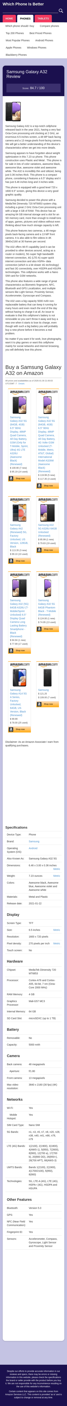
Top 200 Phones (15, 33)
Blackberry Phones (16, 54)
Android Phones (44, 40)
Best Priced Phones (40, 33)
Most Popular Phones (18, 40)
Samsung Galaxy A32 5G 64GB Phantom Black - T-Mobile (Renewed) (47, 607)
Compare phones (49, 26)
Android (33, 848)
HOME (9, 18)
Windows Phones (36, 47)
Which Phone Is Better (23, 4)
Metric (56, 869)
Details (21, 383)
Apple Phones (13, 47)
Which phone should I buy (19, 26)
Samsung (43, 689)
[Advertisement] (33, 792)
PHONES (25, 18)
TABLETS (43, 18)
